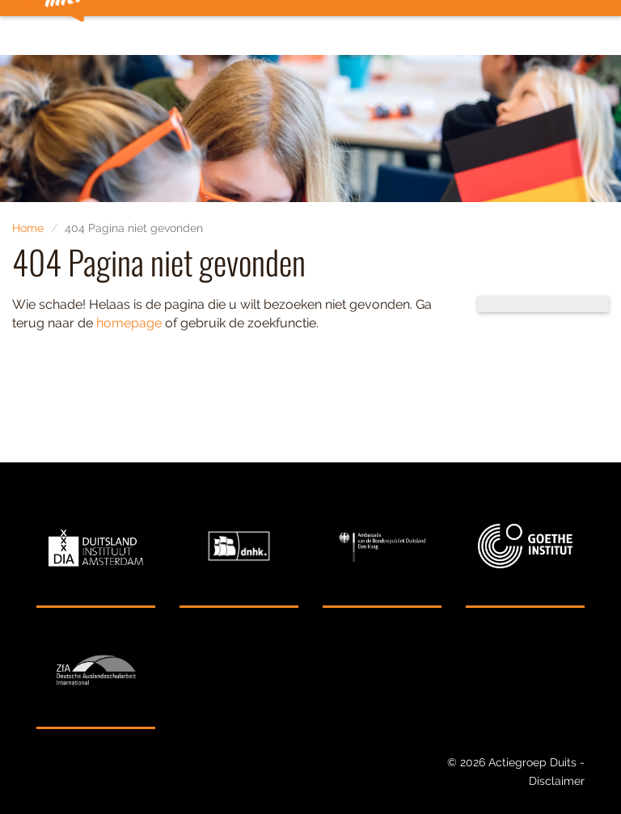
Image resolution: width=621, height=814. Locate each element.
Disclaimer (557, 780)
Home (28, 227)
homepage (129, 323)
